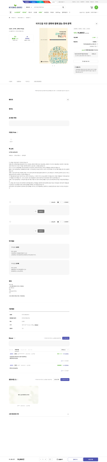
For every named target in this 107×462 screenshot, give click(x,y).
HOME (9, 17)
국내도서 (13, 17)
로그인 (78, 1)
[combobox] (28, 7)
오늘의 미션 (82, 12)
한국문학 (28, 17)
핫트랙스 (47, 2)
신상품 (35, 12)
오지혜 (14, 28)
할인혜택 (88, 12)
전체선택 (53, 202)
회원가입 (74, 1)
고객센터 (96, 1)
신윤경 (10, 28)
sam (40, 2)
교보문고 (27, 2)
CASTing (58, 12)
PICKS (52, 12)
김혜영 (18, 28)
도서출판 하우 (12, 31)
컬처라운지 (64, 12)
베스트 (30, 12)
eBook (33, 2)
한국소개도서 (20, 17)
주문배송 (87, 1)
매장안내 (92, 1)
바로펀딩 (46, 12)
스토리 (53, 2)
